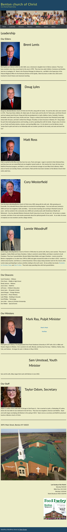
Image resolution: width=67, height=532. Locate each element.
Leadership (12, 26)
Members (29, 26)
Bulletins (38, 26)
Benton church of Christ (19, 4)
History (53, 26)
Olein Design (23, 529)
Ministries (21, 26)
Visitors (46, 26)
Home (4, 26)
